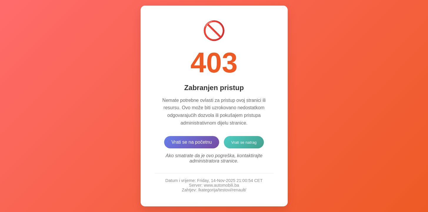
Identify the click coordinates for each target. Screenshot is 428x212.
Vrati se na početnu (191, 142)
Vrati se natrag (244, 142)
